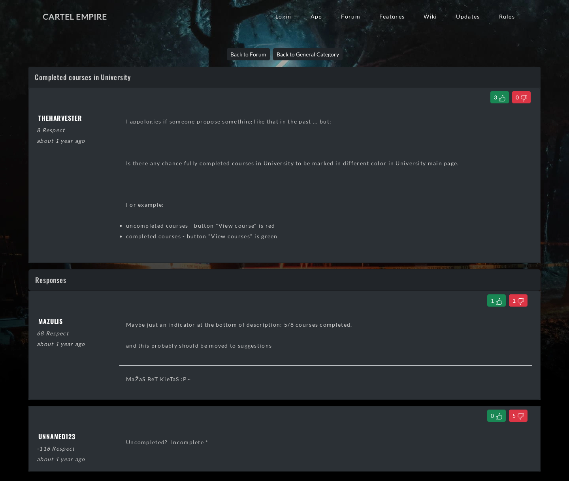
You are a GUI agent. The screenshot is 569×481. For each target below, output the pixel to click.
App (316, 16)
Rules (507, 16)
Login (283, 16)
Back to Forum (248, 54)
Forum (350, 16)
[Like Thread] (499, 97)
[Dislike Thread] (521, 97)
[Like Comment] (496, 300)
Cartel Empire (75, 16)
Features (392, 16)
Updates (468, 16)
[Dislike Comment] (518, 300)
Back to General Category (308, 54)
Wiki (430, 16)
